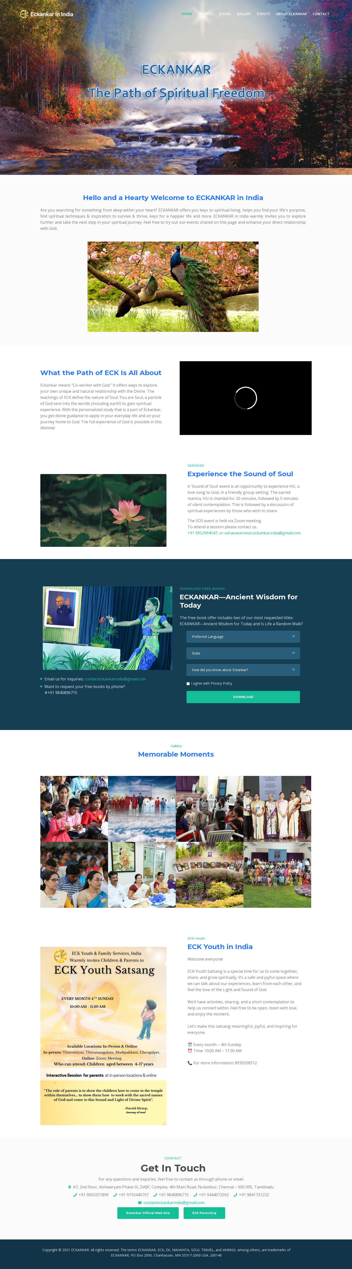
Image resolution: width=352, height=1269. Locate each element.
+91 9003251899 (94, 1194)
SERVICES (205, 13)
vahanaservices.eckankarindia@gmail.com (262, 533)
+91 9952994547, (203, 533)
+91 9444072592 (214, 1194)
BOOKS (225, 13)
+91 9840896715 (174, 1194)
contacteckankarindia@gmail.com (115, 679)
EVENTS (263, 13)
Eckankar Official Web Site (148, 1213)
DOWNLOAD (243, 697)
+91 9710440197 (134, 1194)
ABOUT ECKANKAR (291, 13)
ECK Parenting (204, 1213)
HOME (188, 13)
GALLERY (244, 13)
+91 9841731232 (254, 1194)
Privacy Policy (221, 683)
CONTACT (321, 13)
